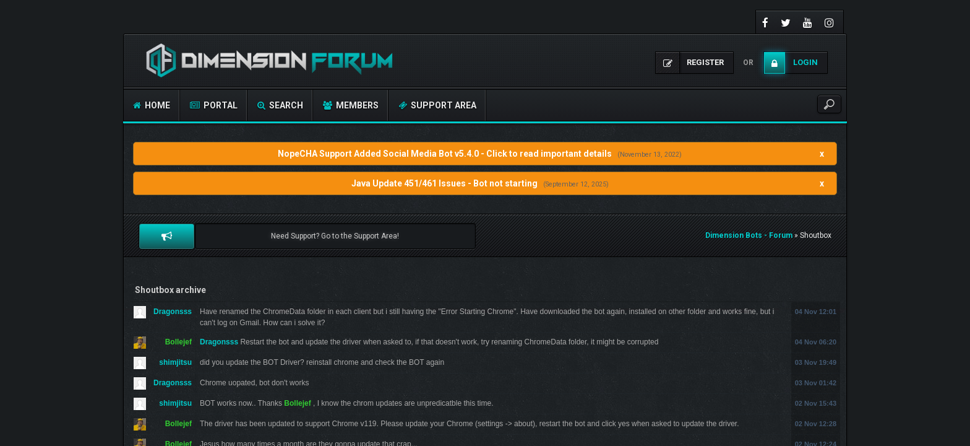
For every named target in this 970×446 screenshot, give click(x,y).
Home (151, 105)
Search (280, 105)
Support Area (437, 105)
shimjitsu (175, 362)
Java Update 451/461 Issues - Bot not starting (444, 183)
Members (351, 105)
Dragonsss (172, 311)
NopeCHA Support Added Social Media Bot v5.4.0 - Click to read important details (445, 154)
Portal (214, 105)
